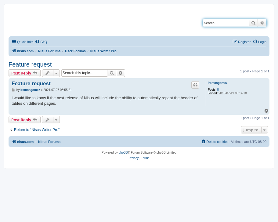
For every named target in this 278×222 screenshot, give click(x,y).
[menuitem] (41, 41)
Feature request (30, 64)
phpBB (123, 152)
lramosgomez (217, 83)
